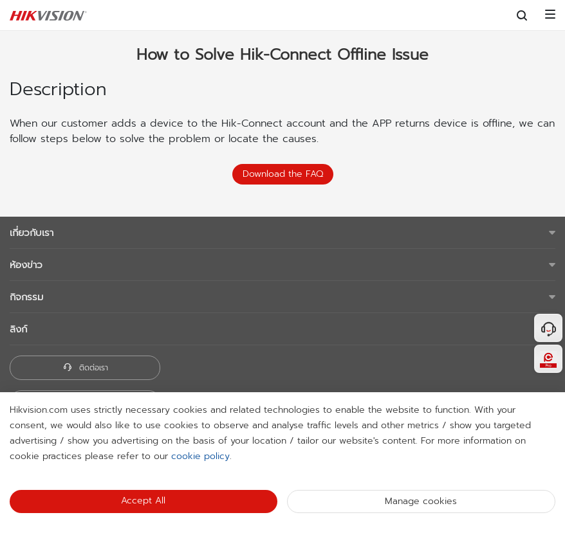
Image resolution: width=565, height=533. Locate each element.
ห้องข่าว (26, 265)
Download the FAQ (283, 174)
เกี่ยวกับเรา (31, 233)
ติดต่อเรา (85, 368)
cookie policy (200, 456)
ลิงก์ (18, 329)
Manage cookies (421, 501)
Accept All (143, 500)
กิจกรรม (26, 297)
